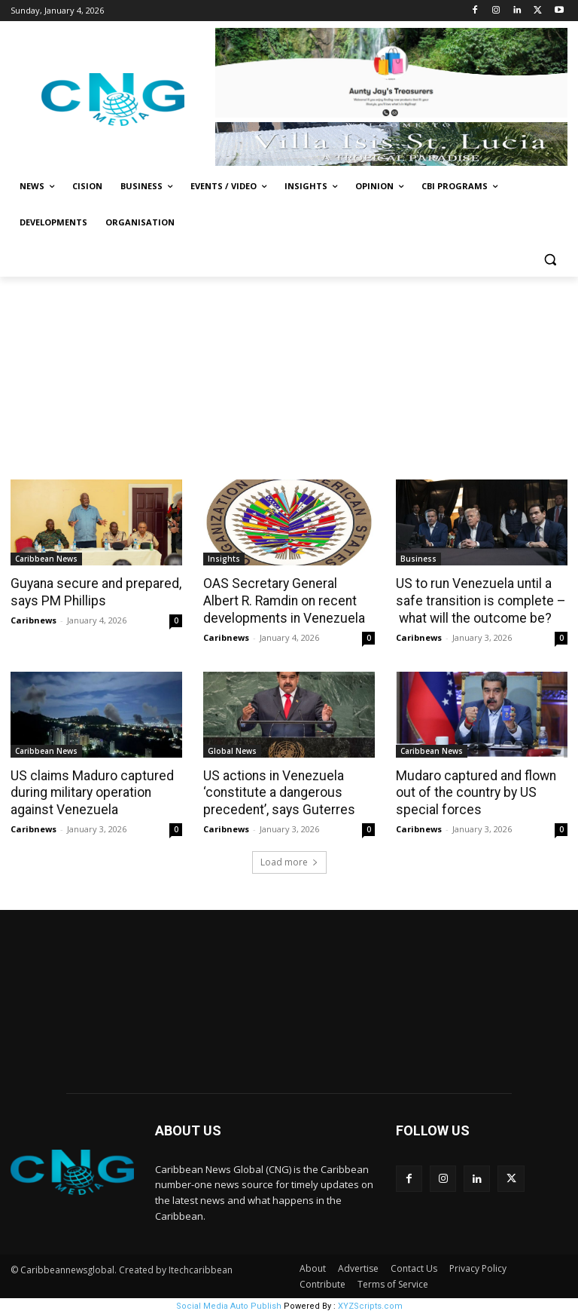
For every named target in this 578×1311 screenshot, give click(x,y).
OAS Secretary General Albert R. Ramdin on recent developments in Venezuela (286, 600)
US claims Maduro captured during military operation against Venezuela (89, 791)
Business (418, 558)
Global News (232, 749)
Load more (289, 859)
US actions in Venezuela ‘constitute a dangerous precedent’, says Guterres (275, 791)
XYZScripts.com (370, 1303)
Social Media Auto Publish (228, 1303)
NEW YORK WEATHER (289, 997)
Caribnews (33, 618)
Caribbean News (46, 558)
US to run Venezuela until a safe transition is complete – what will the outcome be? (477, 600)
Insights (224, 558)
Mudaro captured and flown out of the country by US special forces (474, 791)
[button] (549, 259)
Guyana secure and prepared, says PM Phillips (92, 592)
